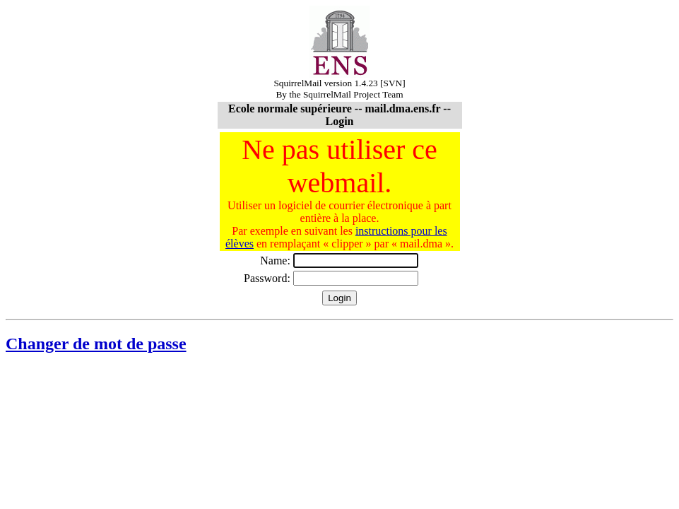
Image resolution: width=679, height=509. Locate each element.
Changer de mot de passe (96, 343)
